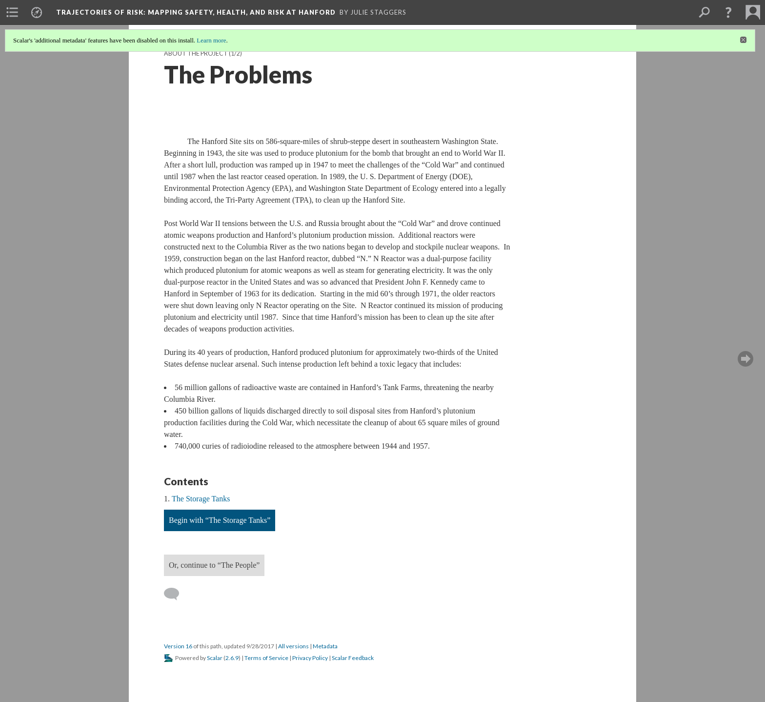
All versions (293, 646)
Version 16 (178, 646)
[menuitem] (12, 12)
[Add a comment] (176, 594)
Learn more (211, 40)
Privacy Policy (310, 657)
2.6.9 (232, 657)
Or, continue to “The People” (214, 565)
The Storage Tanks (201, 499)
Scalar (214, 657)
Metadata (325, 646)
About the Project (196, 53)
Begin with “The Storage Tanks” (219, 520)
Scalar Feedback (353, 657)
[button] (728, 12)
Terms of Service (266, 657)
